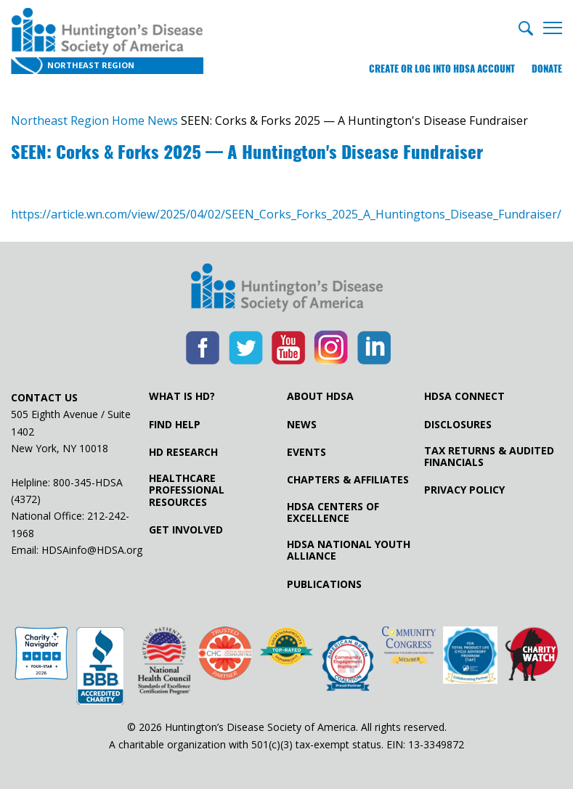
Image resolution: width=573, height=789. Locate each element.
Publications (324, 584)
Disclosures (458, 424)
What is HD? (182, 396)
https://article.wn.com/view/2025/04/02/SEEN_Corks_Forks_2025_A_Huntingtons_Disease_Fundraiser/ (286, 214)
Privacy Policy (464, 490)
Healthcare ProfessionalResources (186, 490)
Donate (547, 68)
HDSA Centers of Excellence (333, 512)
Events (306, 452)
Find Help (174, 424)
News (302, 424)
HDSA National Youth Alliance (348, 550)
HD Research (183, 452)
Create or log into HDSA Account (442, 68)
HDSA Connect (464, 396)
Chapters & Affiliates (348, 480)
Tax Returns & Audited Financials (489, 456)
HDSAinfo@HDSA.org (91, 550)
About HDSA (320, 396)
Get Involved (186, 530)
